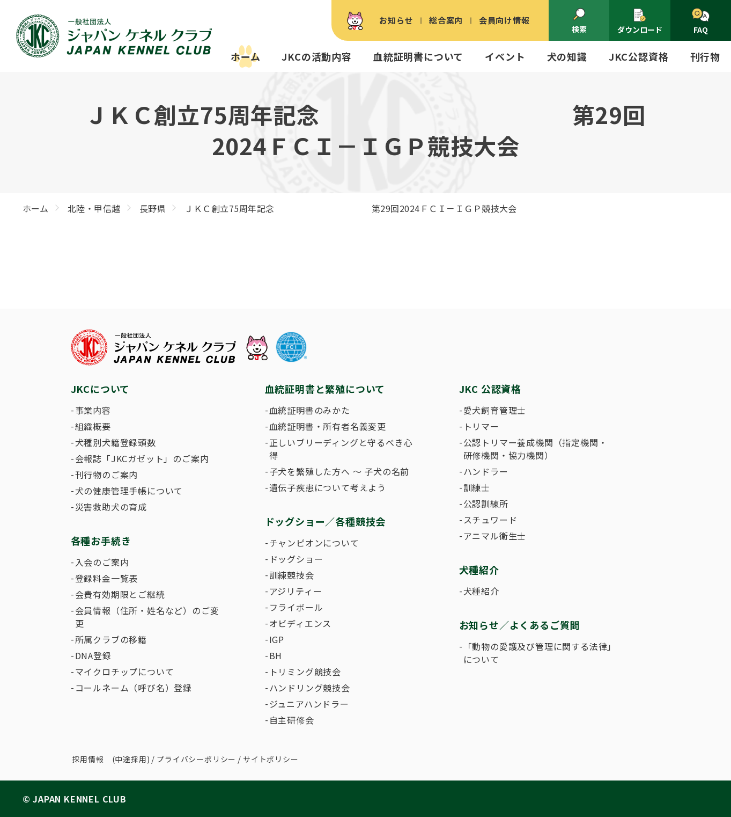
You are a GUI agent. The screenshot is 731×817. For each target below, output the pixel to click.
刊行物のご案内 (106, 474)
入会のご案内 (102, 562)
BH (276, 655)
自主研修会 (291, 719)
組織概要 (93, 426)
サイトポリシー (271, 759)
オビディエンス (300, 623)
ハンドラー (485, 471)
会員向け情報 (504, 20)
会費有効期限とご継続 (120, 594)
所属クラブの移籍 (111, 639)
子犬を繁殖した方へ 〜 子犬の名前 (339, 471)
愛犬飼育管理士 (495, 410)
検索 (579, 21)
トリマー (481, 426)
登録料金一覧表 (106, 578)
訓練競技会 (291, 574)
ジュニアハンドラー (309, 703)
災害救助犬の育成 (111, 506)
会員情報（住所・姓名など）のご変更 (147, 617)
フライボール (296, 607)
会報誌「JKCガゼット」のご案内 (142, 458)
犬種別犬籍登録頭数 (115, 442)
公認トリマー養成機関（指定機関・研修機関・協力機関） (535, 449)
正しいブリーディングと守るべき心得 (341, 449)
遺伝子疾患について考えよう (327, 487)
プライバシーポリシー (196, 759)
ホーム (245, 56)
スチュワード (490, 519)
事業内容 (93, 410)
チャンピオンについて (314, 542)
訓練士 (476, 487)
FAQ (701, 21)
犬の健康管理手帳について (129, 490)
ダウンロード (639, 21)
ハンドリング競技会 (309, 687)
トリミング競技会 (305, 671)
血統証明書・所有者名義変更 (327, 426)
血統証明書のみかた (309, 410)
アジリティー (295, 591)
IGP (276, 639)
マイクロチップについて (124, 671)
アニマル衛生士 (495, 535)
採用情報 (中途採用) (111, 759)
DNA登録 (93, 655)
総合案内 (446, 20)
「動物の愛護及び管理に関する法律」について (537, 653)
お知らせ (396, 20)
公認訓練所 (485, 503)
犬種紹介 (481, 591)
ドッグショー (296, 558)
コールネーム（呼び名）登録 (133, 687)
